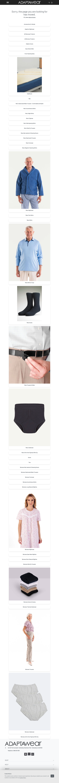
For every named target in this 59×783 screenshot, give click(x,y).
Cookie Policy (22, 777)
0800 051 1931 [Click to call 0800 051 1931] (16, 750)
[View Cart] (52, 2)
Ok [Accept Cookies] (52, 776)
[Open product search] (49, 2)
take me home (32, 17)
